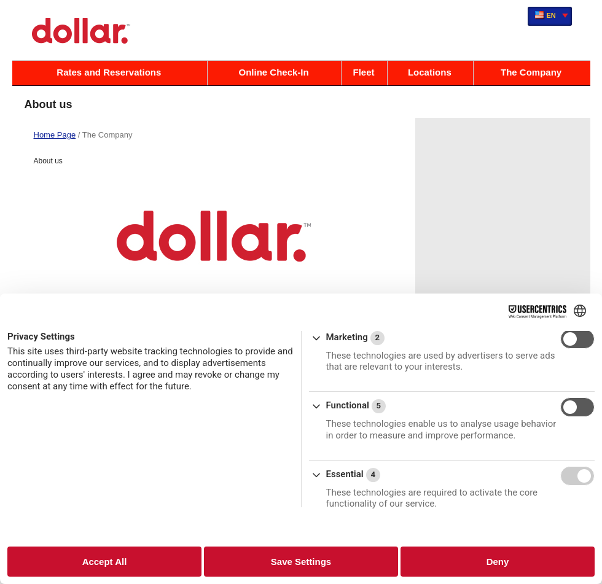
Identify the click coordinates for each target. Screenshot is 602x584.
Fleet (364, 72)
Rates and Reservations (109, 72)
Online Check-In (274, 72)
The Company (531, 72)
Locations (430, 72)
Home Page (55, 134)
